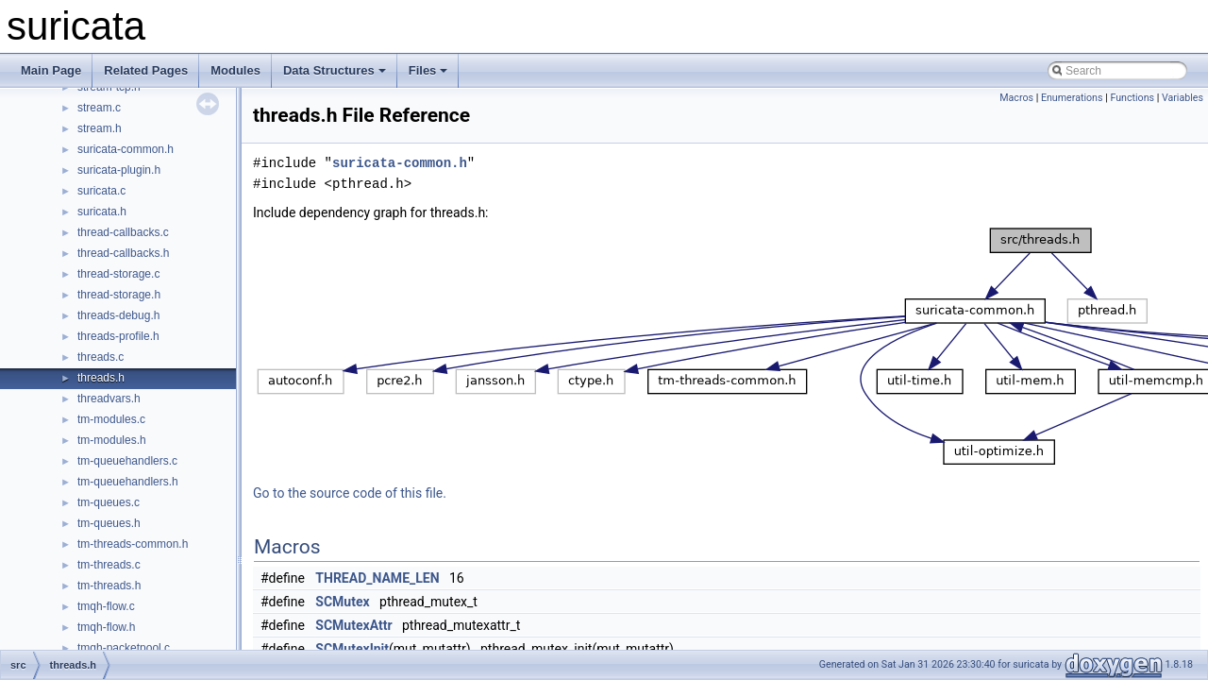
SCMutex (342, 601)
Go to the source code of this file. (349, 493)
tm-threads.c (109, 564)
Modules (235, 70)
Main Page (51, 70)
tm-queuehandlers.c (127, 461)
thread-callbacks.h (123, 253)
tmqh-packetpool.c (123, 647)
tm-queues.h (109, 523)
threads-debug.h (118, 315)
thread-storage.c (118, 273)
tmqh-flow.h (106, 627)
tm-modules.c (111, 419)
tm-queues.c (108, 502)
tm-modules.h (111, 440)
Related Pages (146, 70)
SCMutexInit (352, 648)
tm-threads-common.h (132, 544)
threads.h (101, 377)
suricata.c (101, 190)
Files (428, 70)
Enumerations (1072, 98)
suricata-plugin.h (118, 170)
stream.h (99, 128)
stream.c (99, 107)
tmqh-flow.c (106, 606)
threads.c (100, 357)
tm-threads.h (109, 585)
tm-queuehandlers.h (127, 481)
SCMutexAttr (353, 625)
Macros (1016, 98)
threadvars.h (109, 398)
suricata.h (101, 211)
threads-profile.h (118, 336)
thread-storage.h (118, 294)
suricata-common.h (125, 149)
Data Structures (334, 70)
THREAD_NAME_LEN (377, 578)
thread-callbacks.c (123, 232)
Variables (1182, 98)
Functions (1132, 98)
